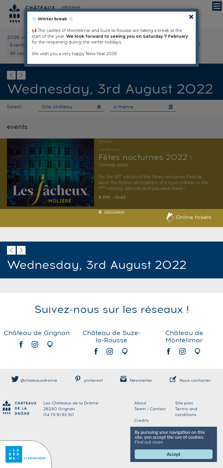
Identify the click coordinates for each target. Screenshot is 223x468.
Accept (173, 454)
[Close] (191, 17)
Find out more (149, 442)
